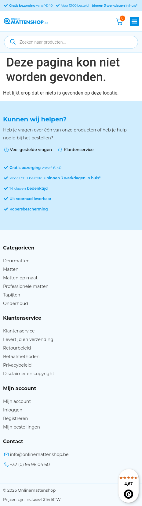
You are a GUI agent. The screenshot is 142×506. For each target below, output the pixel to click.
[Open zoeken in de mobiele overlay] (71, 42)
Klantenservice (19, 331)
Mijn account (17, 401)
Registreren (15, 418)
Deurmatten (16, 261)
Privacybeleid (17, 365)
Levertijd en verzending (28, 339)
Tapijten (11, 295)
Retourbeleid (17, 348)
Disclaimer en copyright (28, 373)
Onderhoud (15, 303)
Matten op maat (20, 278)
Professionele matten (26, 286)
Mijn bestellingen (21, 427)
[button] (134, 21)
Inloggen (12, 410)
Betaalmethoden (21, 356)
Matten (10, 269)
